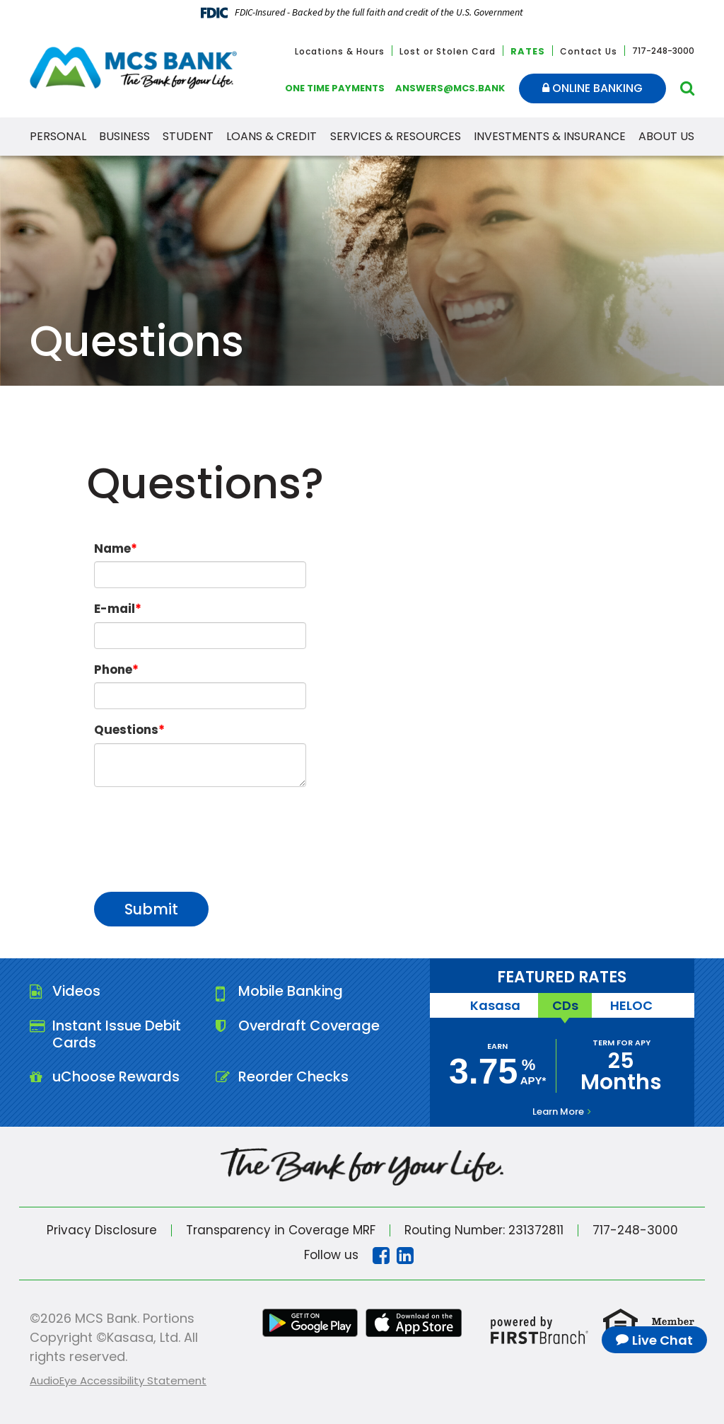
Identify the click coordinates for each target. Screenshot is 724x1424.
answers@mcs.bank (450, 88)
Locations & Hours (340, 51)
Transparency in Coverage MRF (280, 1230)
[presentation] (201, 831)
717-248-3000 (635, 1230)
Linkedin (405, 1255)
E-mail (114, 608)
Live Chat (662, 1340)
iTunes (414, 1323)
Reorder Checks (293, 1077)
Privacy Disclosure (101, 1230)
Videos (76, 991)
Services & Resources (395, 136)
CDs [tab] (565, 1005)
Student (188, 136)
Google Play (310, 1323)
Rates (527, 51)
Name (112, 548)
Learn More (558, 1111)
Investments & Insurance (550, 136)
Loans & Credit (271, 136)
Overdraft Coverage (309, 1026)
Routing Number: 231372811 (484, 1230)
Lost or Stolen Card (447, 51)
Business (124, 136)
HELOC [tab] (632, 1005)
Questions (126, 729)
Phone (113, 669)
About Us (666, 136)
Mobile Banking (291, 991)
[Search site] (687, 88)
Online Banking (592, 88)
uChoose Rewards (116, 1077)
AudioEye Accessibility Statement (118, 1380)
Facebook (381, 1255)
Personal (58, 136)
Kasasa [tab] (494, 1005)
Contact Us (588, 51)
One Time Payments (335, 88)
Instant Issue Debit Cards (117, 1035)
